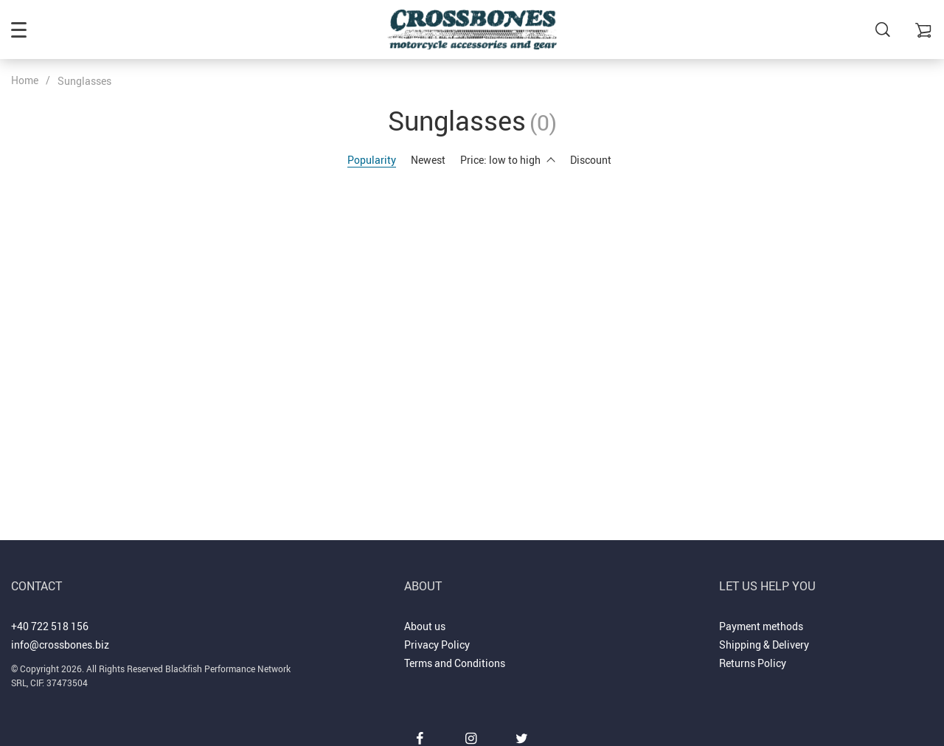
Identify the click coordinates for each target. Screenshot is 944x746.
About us (424, 626)
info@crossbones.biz (60, 645)
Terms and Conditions (454, 663)
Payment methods (761, 626)
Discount (590, 160)
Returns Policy (752, 663)
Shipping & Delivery (764, 645)
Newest (428, 160)
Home (24, 80)
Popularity (371, 160)
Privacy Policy (437, 645)
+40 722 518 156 (49, 626)
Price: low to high (507, 160)
